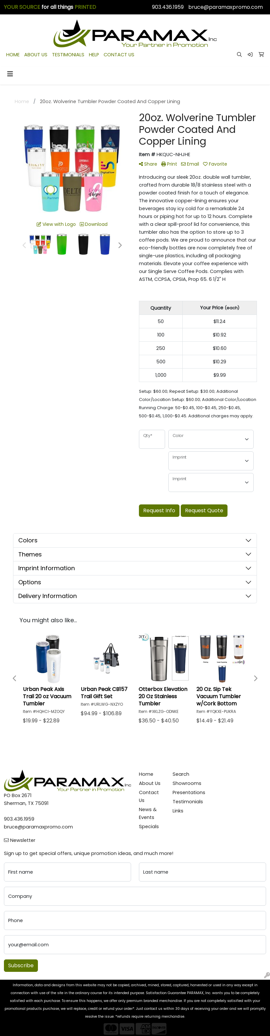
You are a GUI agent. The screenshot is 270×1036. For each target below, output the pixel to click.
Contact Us (149, 796)
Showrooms (185, 783)
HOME (13, 54)
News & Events (148, 813)
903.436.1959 (168, 7)
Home (146, 774)
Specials (149, 826)
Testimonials (185, 801)
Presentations (185, 792)
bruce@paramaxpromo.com (225, 7)
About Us (149, 783)
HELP (94, 54)
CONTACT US (119, 54)
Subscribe (21, 965)
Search (181, 774)
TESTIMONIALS (68, 54)
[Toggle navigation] (10, 74)
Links (178, 811)
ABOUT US (35, 54)
